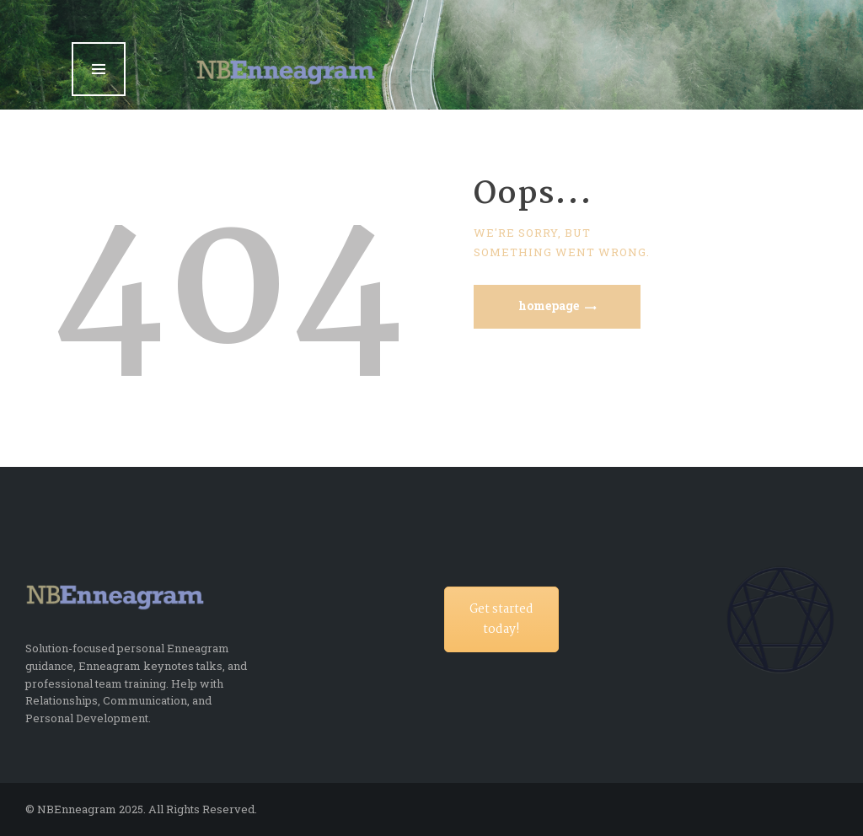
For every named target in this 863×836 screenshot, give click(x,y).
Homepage (548, 305)
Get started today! (501, 619)
